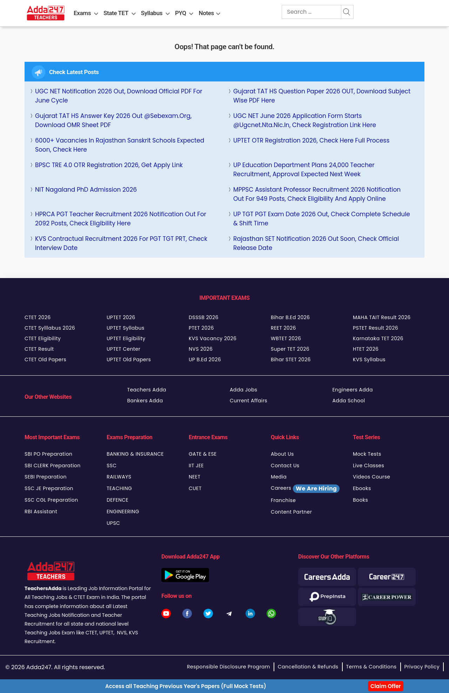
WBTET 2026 (286, 338)
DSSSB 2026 (204, 317)
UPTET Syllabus (126, 327)
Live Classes (368, 465)
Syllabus (151, 12)
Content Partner (291, 511)
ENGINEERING (123, 511)
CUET (195, 488)
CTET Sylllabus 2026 (50, 327)
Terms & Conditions (371, 666)
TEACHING (119, 488)
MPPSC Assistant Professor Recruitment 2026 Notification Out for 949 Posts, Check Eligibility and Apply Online (317, 194)
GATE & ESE (203, 453)
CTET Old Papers (45, 359)
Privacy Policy (422, 666)
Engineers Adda (353, 389)
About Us (282, 453)
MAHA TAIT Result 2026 (381, 317)
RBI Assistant (41, 511)
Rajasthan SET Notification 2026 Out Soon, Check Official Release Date (316, 243)
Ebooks (362, 488)
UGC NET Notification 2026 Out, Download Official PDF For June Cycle (118, 96)
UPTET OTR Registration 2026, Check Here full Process (311, 140)
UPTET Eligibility (126, 338)
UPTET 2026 (121, 317)
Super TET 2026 (290, 348)
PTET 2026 (201, 327)
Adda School (349, 400)
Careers (305, 488)
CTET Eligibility (43, 338)
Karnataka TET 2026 (378, 338)
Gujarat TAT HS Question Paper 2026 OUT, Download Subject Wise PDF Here (321, 96)
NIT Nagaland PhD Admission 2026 (86, 189)
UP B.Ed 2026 (205, 359)
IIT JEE (196, 465)
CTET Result (39, 348)
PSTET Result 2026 (375, 327)
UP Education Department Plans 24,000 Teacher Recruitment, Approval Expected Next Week (304, 169)
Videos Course (371, 476)
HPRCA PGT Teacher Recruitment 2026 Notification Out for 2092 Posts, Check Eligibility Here (120, 218)
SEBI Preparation (46, 476)
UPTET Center (123, 348)
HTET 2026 (365, 348)
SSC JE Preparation (49, 488)
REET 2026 (283, 327)
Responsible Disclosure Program (228, 666)
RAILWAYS (119, 476)
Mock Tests (367, 453)
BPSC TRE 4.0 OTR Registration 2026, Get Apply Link (109, 165)
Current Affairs (248, 400)
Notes (206, 12)
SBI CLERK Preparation (53, 465)
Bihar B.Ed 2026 (290, 317)
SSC (112, 465)
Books (360, 499)
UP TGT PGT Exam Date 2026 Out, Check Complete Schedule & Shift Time (321, 218)
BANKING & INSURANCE (135, 453)
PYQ (180, 12)
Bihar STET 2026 (291, 359)
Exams (82, 12)
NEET (194, 476)
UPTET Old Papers (129, 359)
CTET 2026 (38, 317)
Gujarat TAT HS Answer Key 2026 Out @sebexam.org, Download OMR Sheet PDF (113, 120)
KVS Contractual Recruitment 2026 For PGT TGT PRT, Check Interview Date (121, 243)
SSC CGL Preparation (51, 499)
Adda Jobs (243, 389)
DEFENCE (117, 499)
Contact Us (285, 465)
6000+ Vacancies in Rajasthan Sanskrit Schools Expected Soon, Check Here (119, 145)
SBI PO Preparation (48, 453)
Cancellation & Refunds (308, 666)
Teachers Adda (146, 389)
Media (279, 476)
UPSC (113, 523)
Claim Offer (385, 686)
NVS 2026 (201, 348)
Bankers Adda (145, 400)
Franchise (283, 500)
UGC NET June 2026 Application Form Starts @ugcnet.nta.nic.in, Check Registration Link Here (304, 120)
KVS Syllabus (369, 359)
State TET (115, 12)
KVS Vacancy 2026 (212, 338)
